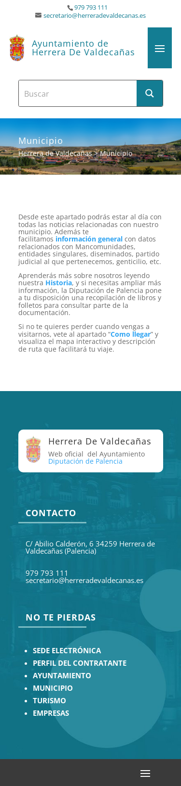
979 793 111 (91, 7)
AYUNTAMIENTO (62, 676)
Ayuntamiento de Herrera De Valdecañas (83, 48)
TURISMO (49, 701)
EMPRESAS (51, 713)
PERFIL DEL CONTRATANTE (79, 663)
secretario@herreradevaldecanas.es (94, 16)
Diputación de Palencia (85, 461)
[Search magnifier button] (150, 93)
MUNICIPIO (53, 688)
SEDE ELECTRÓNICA (67, 651)
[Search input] (78, 93)
